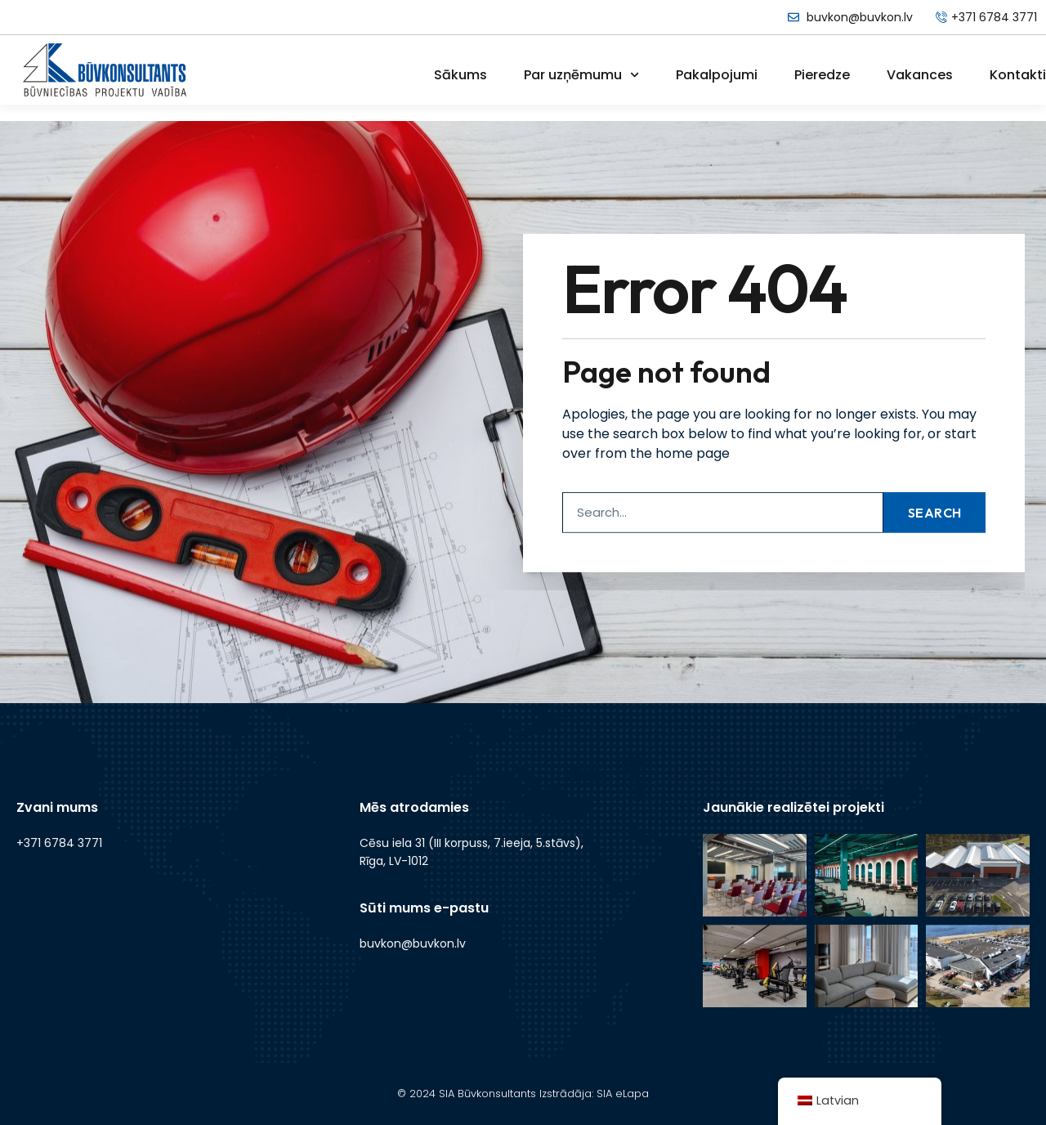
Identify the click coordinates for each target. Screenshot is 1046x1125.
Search (935, 482)
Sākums (460, 74)
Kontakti (1018, 74)
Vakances (920, 74)
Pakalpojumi (717, 74)
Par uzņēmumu (581, 74)
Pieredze (822, 74)
